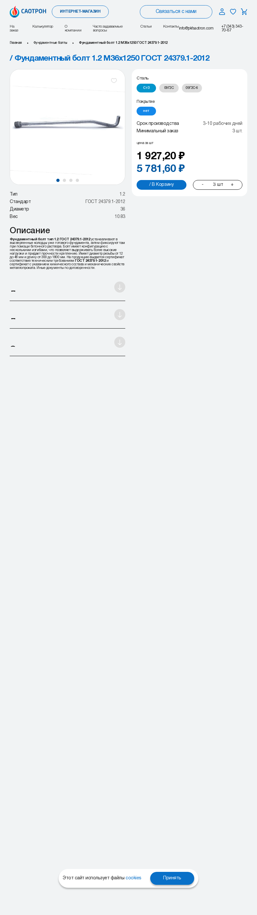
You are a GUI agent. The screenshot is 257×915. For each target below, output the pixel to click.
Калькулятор (42, 26)
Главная (16, 42)
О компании (73, 28)
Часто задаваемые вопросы (107, 28)
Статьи (145, 26)
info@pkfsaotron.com (196, 28)
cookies (133, 878)
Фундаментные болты (50, 42)
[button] (58, 180)
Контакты (171, 26)
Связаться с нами (176, 11)
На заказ (14, 28)
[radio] (146, 88)
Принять (172, 878)
